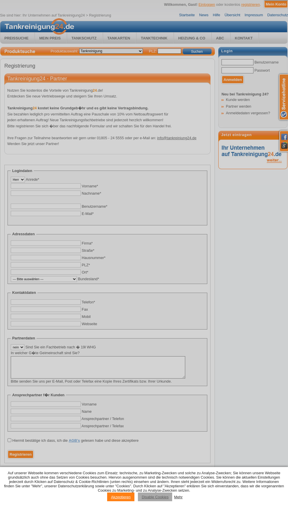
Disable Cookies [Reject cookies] (155, 497)
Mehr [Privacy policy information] (178, 497)
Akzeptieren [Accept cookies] (121, 497)
